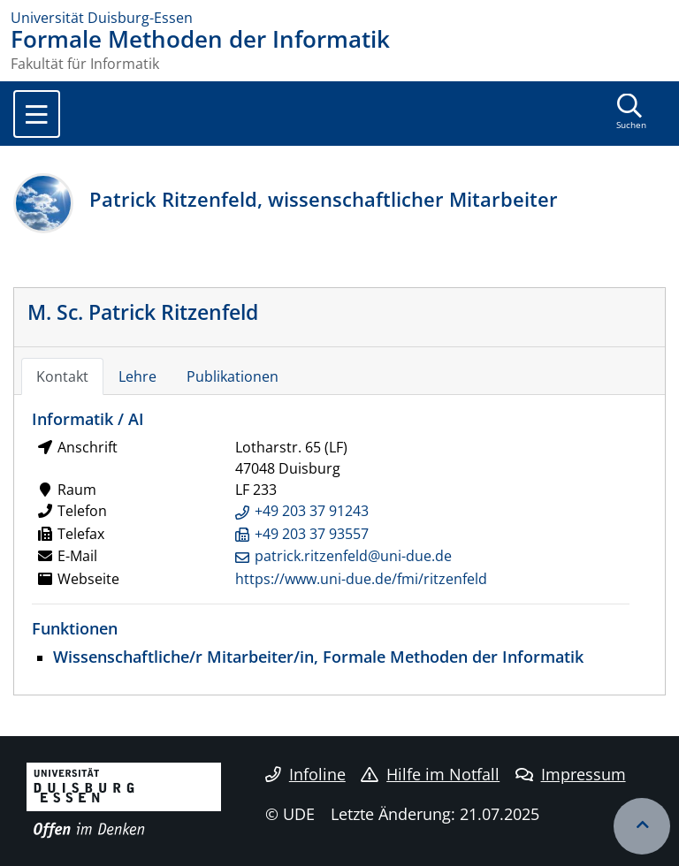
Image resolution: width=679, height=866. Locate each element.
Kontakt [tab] (62, 376)
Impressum (570, 774)
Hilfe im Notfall (430, 774)
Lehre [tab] (137, 376)
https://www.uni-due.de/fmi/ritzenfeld (361, 579)
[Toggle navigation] (36, 114)
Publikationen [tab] (232, 376)
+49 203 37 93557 (312, 533)
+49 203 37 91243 (312, 510)
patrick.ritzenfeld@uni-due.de (353, 556)
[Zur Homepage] (339, 17)
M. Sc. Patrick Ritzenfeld (142, 312)
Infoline (305, 774)
